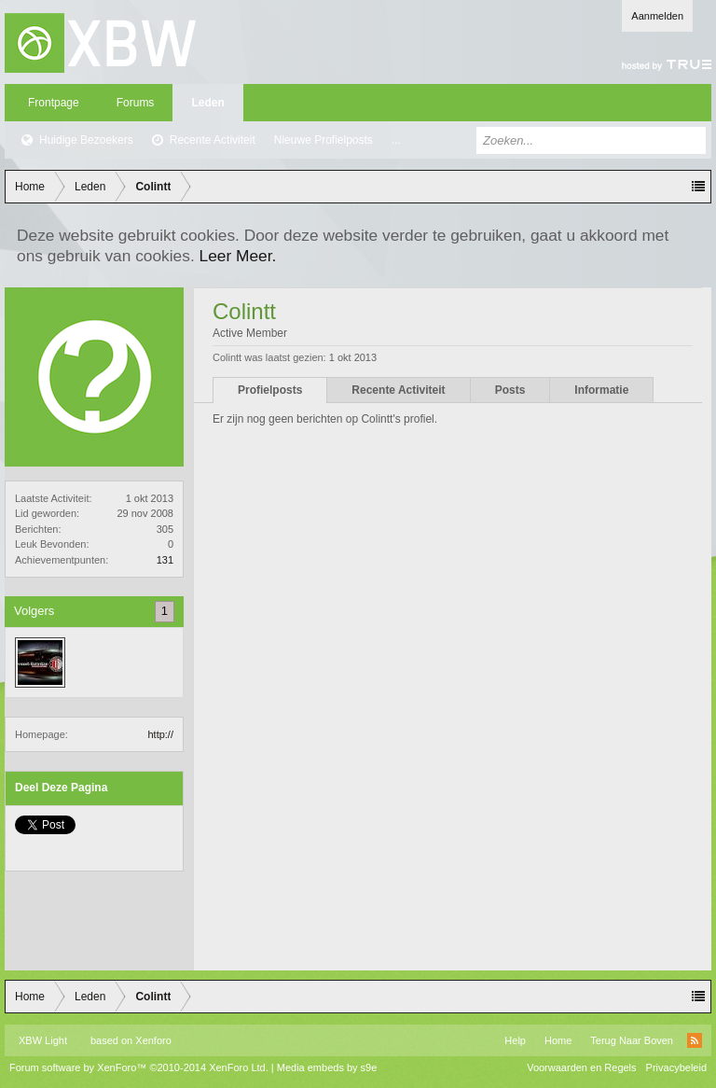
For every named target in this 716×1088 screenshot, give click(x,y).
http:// (160, 734)
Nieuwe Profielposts (323, 139)
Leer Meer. (238, 255)
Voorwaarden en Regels (581, 1067)
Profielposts (270, 390)
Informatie (601, 390)
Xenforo (153, 1040)
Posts (510, 390)
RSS (694, 1040)
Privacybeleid (676, 1067)
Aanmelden (657, 15)
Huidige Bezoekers (86, 139)
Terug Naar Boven (631, 1040)
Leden (207, 102)
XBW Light (43, 1040)
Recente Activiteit (212, 139)
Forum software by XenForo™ (138, 1067)
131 (165, 559)
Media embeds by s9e (327, 1067)
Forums (136, 102)
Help (515, 1040)
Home (557, 1040)
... (396, 139)
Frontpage (53, 102)
